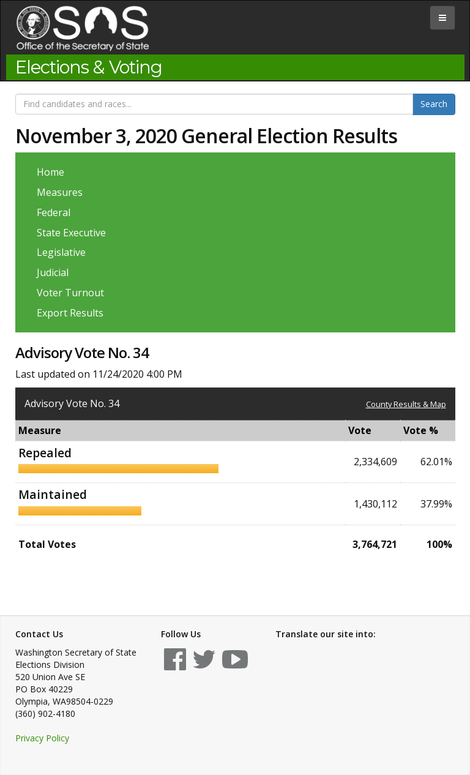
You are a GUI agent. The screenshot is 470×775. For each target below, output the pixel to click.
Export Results (70, 313)
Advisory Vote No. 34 (71, 403)
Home (50, 172)
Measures (60, 192)
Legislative (61, 252)
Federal (53, 212)
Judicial (53, 272)
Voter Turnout (70, 292)
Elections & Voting (88, 67)
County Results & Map (406, 404)
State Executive (71, 232)
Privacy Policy (42, 738)
